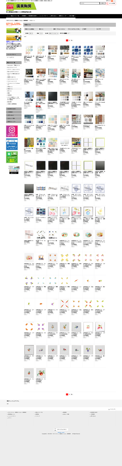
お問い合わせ (11, 115)
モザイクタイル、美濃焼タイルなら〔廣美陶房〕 (17, 412)
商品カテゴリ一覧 (39, 412)
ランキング (38, 416)
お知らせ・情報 (11, 118)
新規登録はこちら (11, 414)
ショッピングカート (12, 416)
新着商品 (37, 414)
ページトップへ (112, 409)
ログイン (10, 417)
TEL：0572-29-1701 (10, 48)
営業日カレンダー (12, 121)
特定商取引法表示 (12, 108)
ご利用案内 (10, 112)
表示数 (27, 33)
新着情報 (64, 412)
